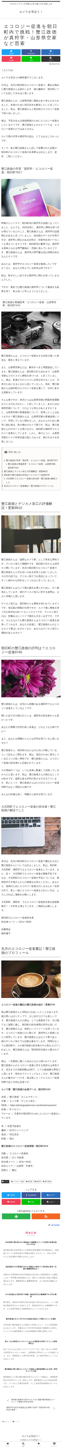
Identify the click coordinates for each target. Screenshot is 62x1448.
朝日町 (29, 1186)
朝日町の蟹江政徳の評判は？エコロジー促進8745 (27, 479)
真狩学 (38, 1186)
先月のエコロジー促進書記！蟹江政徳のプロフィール (28, 490)
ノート (5, 1186)
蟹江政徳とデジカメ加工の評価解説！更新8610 (26, 475)
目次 (10, 452)
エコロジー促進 (17, 1186)
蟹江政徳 (47, 1186)
